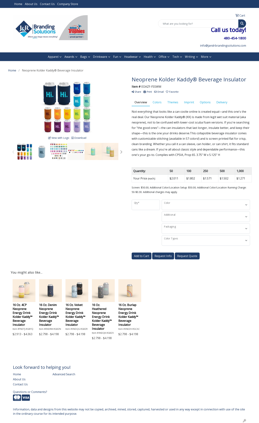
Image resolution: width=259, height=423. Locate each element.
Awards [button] (69, 57)
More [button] (204, 57)
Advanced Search (64, 374)
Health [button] (148, 57)
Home (18, 4)
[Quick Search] (198, 23)
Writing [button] (190, 57)
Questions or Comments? (30, 392)
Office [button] (162, 57)
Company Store (67, 4)
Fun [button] (115, 57)
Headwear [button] (131, 57)
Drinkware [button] (100, 57)
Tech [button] (175, 57)
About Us (31, 4)
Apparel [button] (53, 57)
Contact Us (47, 4)
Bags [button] (83, 57)
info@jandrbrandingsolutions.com (223, 46)
